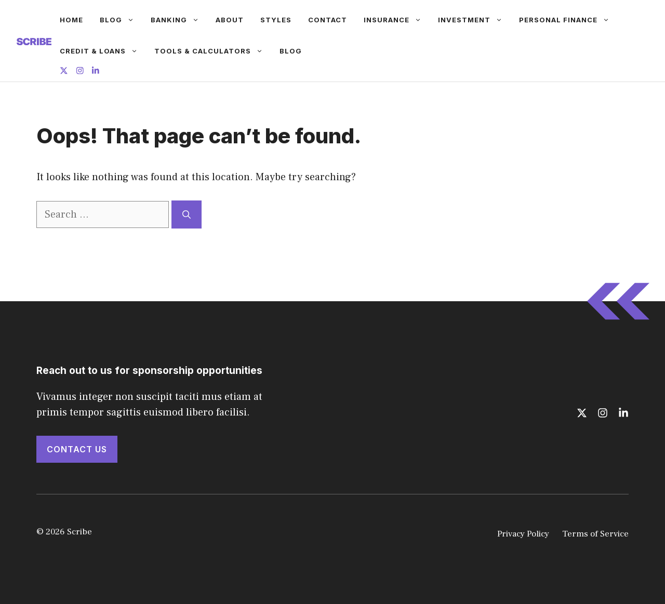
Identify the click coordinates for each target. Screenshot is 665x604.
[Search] (186, 214)
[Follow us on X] (64, 71)
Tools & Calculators (212, 50)
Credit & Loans (103, 50)
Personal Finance (568, 19)
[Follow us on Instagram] (80, 71)
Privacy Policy (523, 534)
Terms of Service (595, 534)
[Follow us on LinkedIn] (95, 71)
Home (71, 20)
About (230, 20)
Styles (275, 20)
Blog (121, 19)
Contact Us (77, 449)
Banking (179, 19)
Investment (474, 19)
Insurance (397, 19)
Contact (327, 20)
